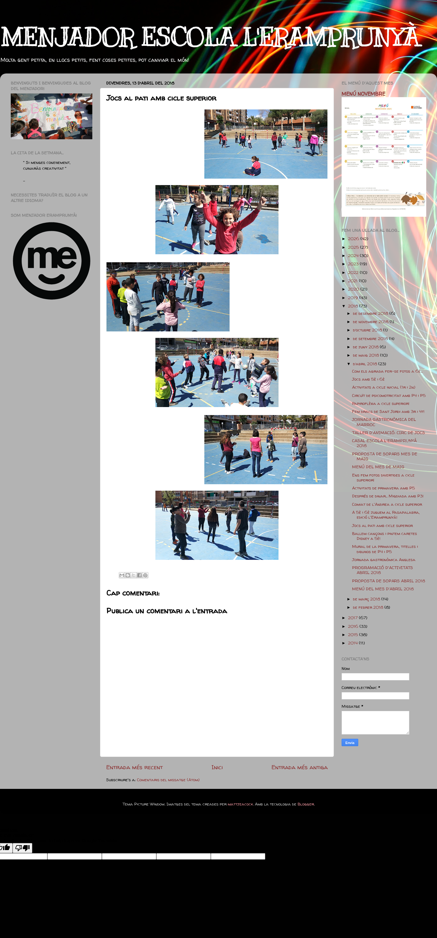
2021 (353, 280)
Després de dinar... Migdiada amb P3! (387, 496)
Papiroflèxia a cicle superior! (380, 403)
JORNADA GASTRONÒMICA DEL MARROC (384, 422)
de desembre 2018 (371, 313)
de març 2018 (367, 599)
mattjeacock (240, 804)
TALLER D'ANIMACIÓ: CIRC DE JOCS (388, 432)
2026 (354, 238)
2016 (353, 626)
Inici (217, 767)
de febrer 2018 (368, 607)
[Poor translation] (22, 848)
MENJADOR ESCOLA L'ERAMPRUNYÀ (209, 37)
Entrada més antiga (299, 767)
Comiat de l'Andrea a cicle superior (387, 504)
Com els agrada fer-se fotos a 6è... (387, 371)
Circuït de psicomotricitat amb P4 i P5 (389, 395)
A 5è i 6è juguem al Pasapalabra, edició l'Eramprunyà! (386, 514)
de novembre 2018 (371, 321)
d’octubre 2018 (368, 330)
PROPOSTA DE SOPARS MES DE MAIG (384, 456)
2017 (353, 617)
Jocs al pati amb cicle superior (382, 525)
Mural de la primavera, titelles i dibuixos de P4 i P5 (385, 549)
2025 (354, 247)
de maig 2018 (366, 355)
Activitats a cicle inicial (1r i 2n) (383, 387)
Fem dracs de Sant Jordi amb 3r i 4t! (388, 411)
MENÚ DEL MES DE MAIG (378, 466)
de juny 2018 (366, 347)
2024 (354, 255)
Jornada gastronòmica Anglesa (383, 559)
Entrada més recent (134, 767)
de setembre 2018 (371, 338)
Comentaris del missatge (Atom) (168, 779)
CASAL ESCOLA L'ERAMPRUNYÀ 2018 (384, 443)
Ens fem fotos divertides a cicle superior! (383, 477)
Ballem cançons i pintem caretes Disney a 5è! (384, 536)
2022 (354, 272)
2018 (353, 306)
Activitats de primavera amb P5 (383, 488)
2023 (354, 264)
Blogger (306, 804)
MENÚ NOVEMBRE (363, 93)
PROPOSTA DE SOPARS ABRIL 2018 (388, 581)
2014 (353, 643)
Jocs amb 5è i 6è (368, 379)
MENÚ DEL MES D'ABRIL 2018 (383, 589)
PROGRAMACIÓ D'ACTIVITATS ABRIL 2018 (382, 570)
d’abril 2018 (365, 363)
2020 (354, 289)
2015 (353, 634)
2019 (353, 297)
